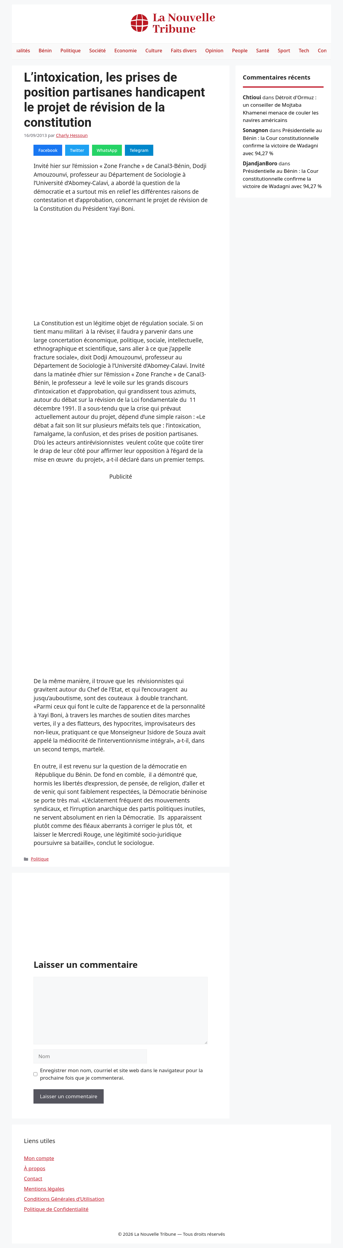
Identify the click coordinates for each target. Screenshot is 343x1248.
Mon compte (39, 1158)
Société (97, 50)
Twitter (77, 150)
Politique (70, 50)
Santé (262, 50)
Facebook (47, 150)
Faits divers (184, 50)
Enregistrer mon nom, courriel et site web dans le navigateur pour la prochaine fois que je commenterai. (121, 1074)
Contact (33, 1178)
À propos (34, 1168)
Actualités (18, 50)
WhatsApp (107, 150)
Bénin (45, 50)
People (240, 50)
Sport (284, 50)
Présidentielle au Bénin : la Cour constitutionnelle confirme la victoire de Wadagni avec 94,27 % (282, 178)
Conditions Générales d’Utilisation (64, 1198)
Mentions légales (44, 1188)
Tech (304, 50)
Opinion (214, 50)
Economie (125, 50)
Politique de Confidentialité (56, 1209)
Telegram (139, 150)
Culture (154, 50)
